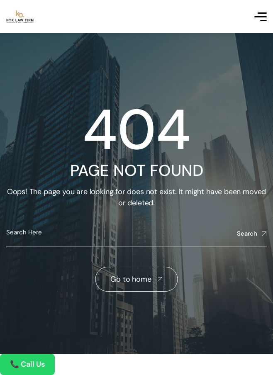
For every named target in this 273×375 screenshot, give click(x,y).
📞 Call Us (27, 364)
